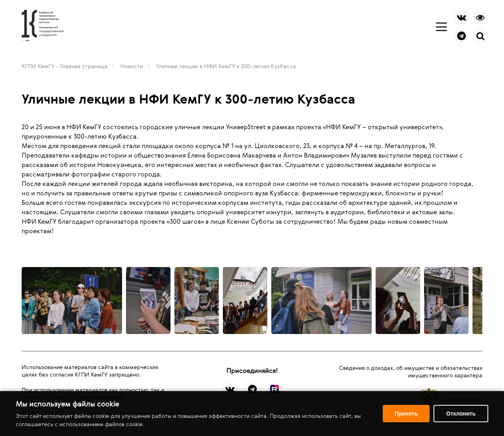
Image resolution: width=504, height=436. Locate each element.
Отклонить (461, 413)
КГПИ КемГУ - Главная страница (64, 66)
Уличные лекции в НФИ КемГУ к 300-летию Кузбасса (226, 66)
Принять (406, 413)
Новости (131, 66)
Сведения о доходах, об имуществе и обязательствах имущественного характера (410, 371)
